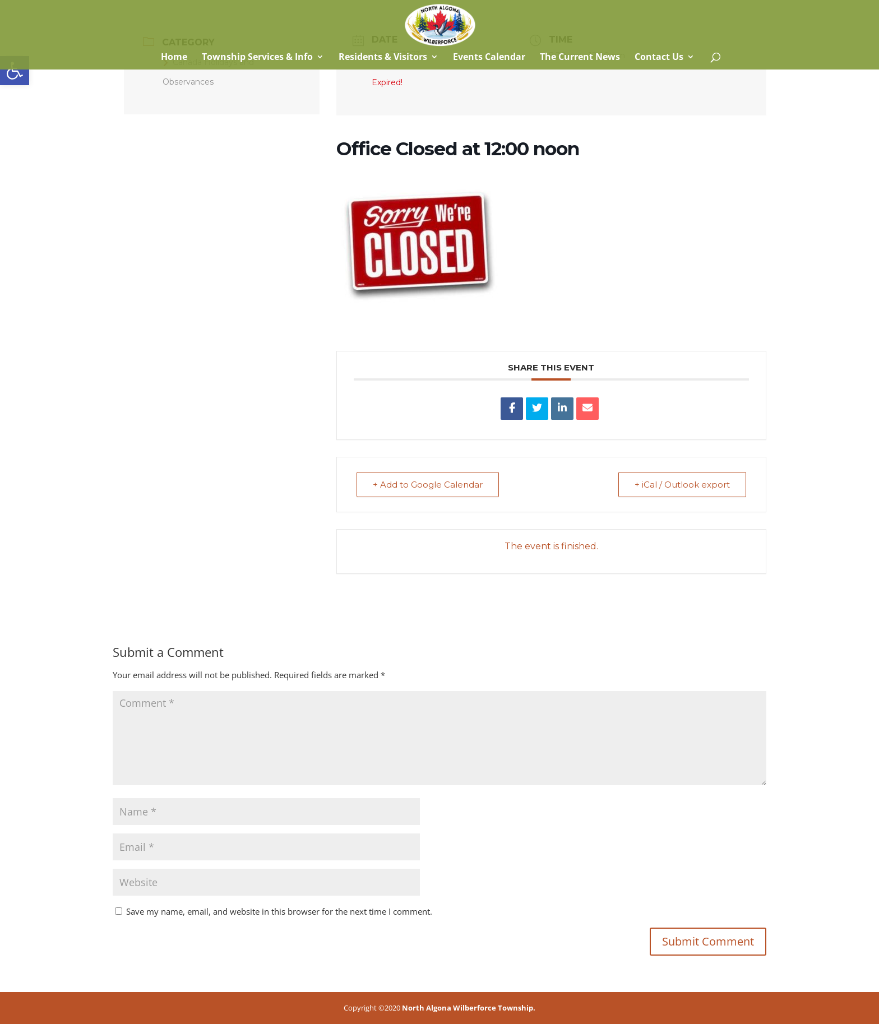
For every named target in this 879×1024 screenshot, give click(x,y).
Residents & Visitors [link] (383, 58)
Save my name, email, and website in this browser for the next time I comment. (279, 911)
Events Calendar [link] (489, 58)
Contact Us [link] (659, 58)
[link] (14, 70)
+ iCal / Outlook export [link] (682, 484)
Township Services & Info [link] (257, 58)
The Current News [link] (580, 58)
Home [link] (173, 58)
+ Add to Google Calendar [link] (428, 484)
